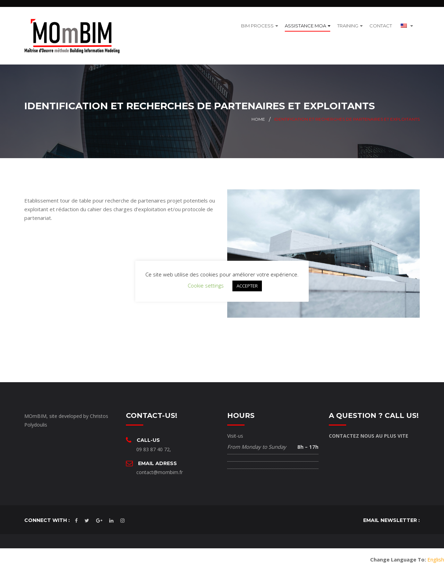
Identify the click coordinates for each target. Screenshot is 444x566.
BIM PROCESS (257, 23)
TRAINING (347, 23)
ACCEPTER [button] (247, 286)
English (435, 554)
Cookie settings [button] (206, 285)
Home (258, 114)
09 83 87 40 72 (153, 444)
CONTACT (380, 23)
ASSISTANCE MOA (305, 23)
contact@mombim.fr (159, 467)
